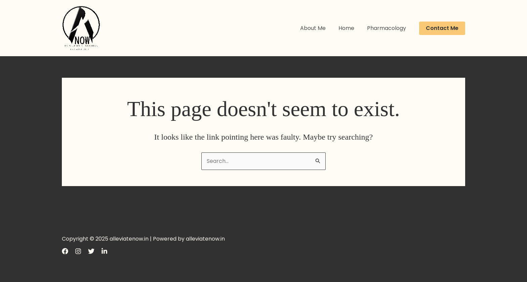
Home (349, 28)
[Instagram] (78, 251)
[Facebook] (65, 251)
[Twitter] (91, 251)
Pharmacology (387, 28)
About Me (318, 28)
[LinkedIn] (104, 251)
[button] (442, 28)
